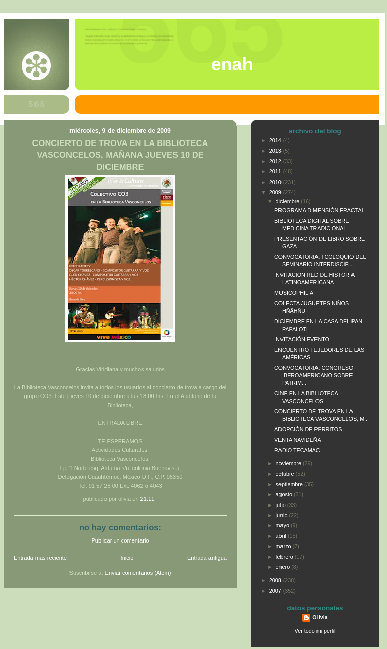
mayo (283, 525)
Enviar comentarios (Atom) (138, 573)
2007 (276, 591)
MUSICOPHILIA (293, 293)
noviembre (289, 463)
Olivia (319, 617)
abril (282, 536)
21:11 (147, 499)
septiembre (290, 484)
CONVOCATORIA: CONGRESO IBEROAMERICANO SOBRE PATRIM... (313, 375)
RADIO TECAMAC (297, 450)
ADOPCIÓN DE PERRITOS (308, 429)
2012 (276, 161)
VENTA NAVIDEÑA (297, 440)
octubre (286, 474)
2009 (276, 192)
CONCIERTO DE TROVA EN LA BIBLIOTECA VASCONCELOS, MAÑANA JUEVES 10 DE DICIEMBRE (120, 154)
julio (281, 505)
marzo (284, 546)
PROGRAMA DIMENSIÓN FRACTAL (319, 210)
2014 (276, 140)
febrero (285, 557)
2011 (276, 171)
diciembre (288, 201)
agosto (285, 494)
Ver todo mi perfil (315, 631)
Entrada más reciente (40, 558)
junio (282, 515)
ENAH (232, 64)
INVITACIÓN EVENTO (301, 339)
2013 (276, 151)
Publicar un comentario (120, 540)
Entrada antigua (207, 558)
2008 (276, 580)
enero (284, 567)
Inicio (127, 558)
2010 (276, 182)
